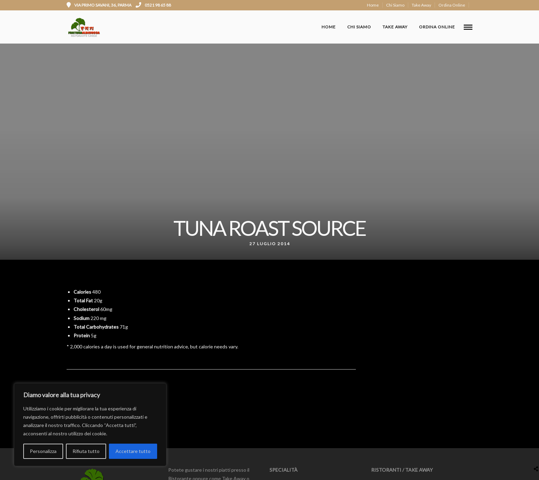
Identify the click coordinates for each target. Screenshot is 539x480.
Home (373, 5)
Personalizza (43, 451)
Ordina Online (451, 5)
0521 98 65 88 (153, 5)
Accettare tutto (133, 451)
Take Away (421, 5)
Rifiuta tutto (86, 451)
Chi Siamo (395, 5)
